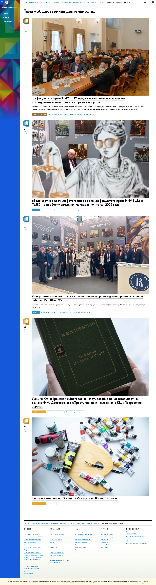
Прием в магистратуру (56, 545)
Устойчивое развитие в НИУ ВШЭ (33, 537)
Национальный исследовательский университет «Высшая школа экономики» (46, 523)
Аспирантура (53, 547)
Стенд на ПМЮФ (8, 21)
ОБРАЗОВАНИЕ (55, 529)
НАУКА (77, 529)
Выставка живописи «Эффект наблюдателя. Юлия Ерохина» (75, 498)
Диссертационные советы (83, 539)
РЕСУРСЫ (104, 529)
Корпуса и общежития (30, 542)
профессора (45, 312)
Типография (104, 539)
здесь (110, 581)
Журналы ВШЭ (105, 545)
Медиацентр (104, 542)
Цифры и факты (28, 532)
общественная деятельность (72, 114)
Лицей (51, 532)
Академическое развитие (82, 545)
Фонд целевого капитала (31, 550)
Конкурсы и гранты (80, 547)
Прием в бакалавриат (56, 539)
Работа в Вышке (28, 573)
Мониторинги (79, 537)
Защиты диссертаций (81, 542)
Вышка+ (52, 542)
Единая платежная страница (32, 571)
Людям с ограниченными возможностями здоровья (31, 567)
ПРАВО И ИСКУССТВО (9, 8)
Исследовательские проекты (83, 534)
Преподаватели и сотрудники (32, 539)
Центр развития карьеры (57, 552)
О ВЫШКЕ (27, 529)
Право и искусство (87, 523)
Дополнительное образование (59, 550)
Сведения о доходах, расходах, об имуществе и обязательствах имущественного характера (34, 557)
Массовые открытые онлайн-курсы (136, 543)
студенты (54, 312)
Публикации (104, 547)
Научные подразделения (82, 532)
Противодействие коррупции (32, 552)
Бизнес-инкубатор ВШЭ (56, 555)
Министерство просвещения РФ (136, 536)
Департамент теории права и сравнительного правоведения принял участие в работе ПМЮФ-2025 (87, 298)
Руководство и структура (31, 534)
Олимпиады (53, 537)
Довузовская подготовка (57, 534)
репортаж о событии (55, 114)
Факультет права (89, 114)
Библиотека (104, 532)
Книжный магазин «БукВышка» (109, 537)
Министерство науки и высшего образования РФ (135, 533)
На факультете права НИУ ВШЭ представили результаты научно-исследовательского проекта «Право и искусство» (78, 100)
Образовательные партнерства (59, 558)
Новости (96, 523)
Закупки (26, 545)
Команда (5, 13)
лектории (50, 412)
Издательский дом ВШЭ (107, 534)
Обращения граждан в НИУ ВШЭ (33, 547)
